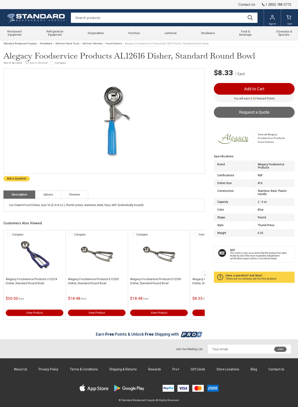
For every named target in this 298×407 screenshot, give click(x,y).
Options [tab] (48, 194)
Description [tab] (19, 194)
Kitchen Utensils (92, 43)
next (204, 274)
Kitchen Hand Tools (67, 43)
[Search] (164, 18)
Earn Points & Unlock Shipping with (149, 334)
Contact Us (246, 5)
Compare (60, 63)
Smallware (46, 43)
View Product (34, 312)
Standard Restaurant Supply (20, 43)
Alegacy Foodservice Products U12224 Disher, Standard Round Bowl (31, 281)
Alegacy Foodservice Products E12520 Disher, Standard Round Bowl (93, 281)
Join (280, 349)
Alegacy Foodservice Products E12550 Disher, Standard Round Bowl (155, 281)
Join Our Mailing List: (189, 349)
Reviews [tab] (74, 194)
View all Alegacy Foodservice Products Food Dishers (271, 138)
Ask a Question (16, 178)
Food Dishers (114, 43)
